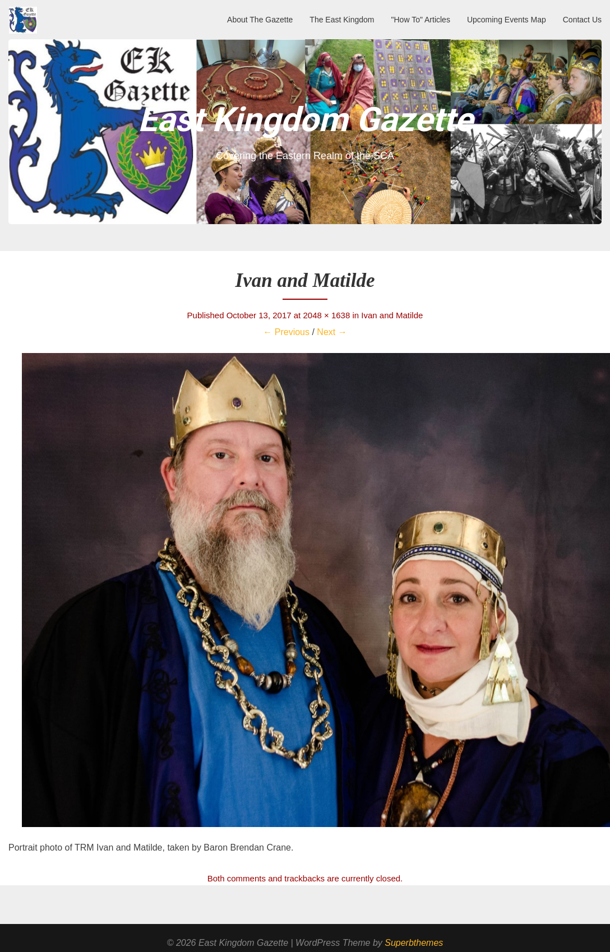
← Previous (286, 332)
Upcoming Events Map (506, 19)
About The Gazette (260, 19)
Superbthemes (414, 943)
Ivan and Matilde (392, 315)
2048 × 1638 (326, 315)
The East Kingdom (341, 19)
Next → (331, 332)
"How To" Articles (420, 19)
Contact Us (582, 19)
